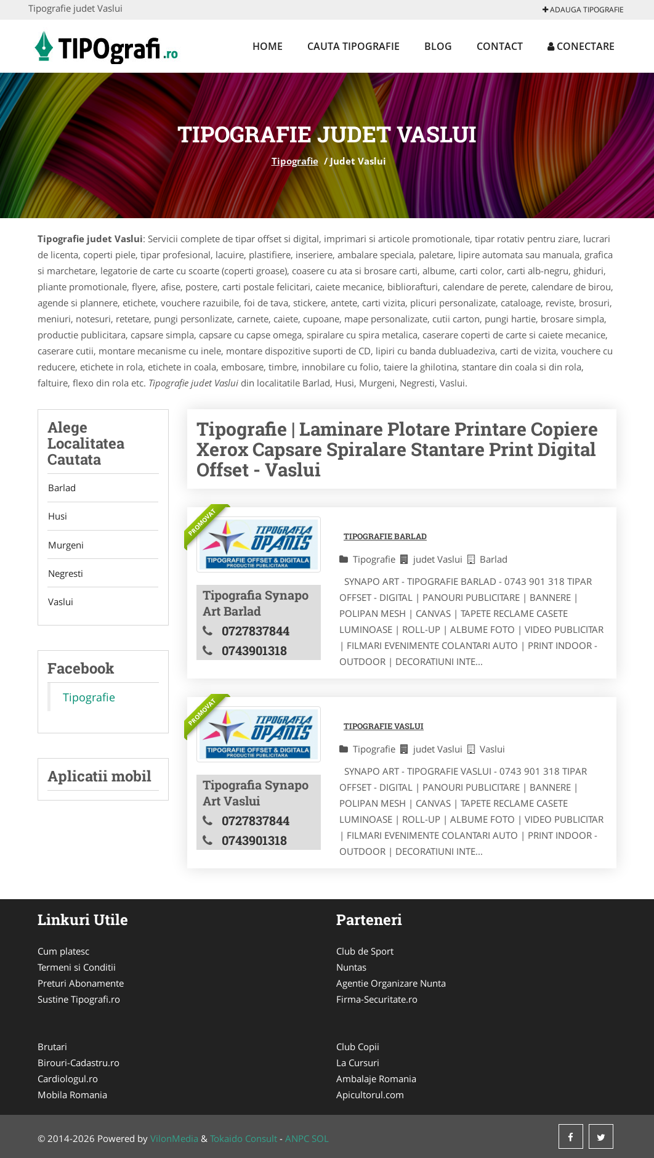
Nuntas (351, 967)
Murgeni (65, 546)
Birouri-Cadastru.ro (78, 1062)
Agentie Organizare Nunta (391, 983)
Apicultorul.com (370, 1094)
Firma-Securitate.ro (377, 999)
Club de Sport (365, 951)
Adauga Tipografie (583, 9)
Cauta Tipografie (353, 46)
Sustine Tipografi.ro (79, 999)
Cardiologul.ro (68, 1078)
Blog (438, 46)
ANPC (297, 1138)
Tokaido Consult (243, 1138)
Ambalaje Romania (376, 1078)
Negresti (65, 575)
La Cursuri (357, 1062)
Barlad (61, 488)
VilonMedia (174, 1138)
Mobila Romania (72, 1094)
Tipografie (295, 161)
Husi (57, 517)
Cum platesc (63, 951)
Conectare (581, 46)
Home (267, 46)
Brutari (52, 1046)
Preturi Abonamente (81, 983)
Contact (500, 46)
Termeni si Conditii (77, 967)
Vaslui (60, 604)
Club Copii (357, 1046)
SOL (320, 1138)
